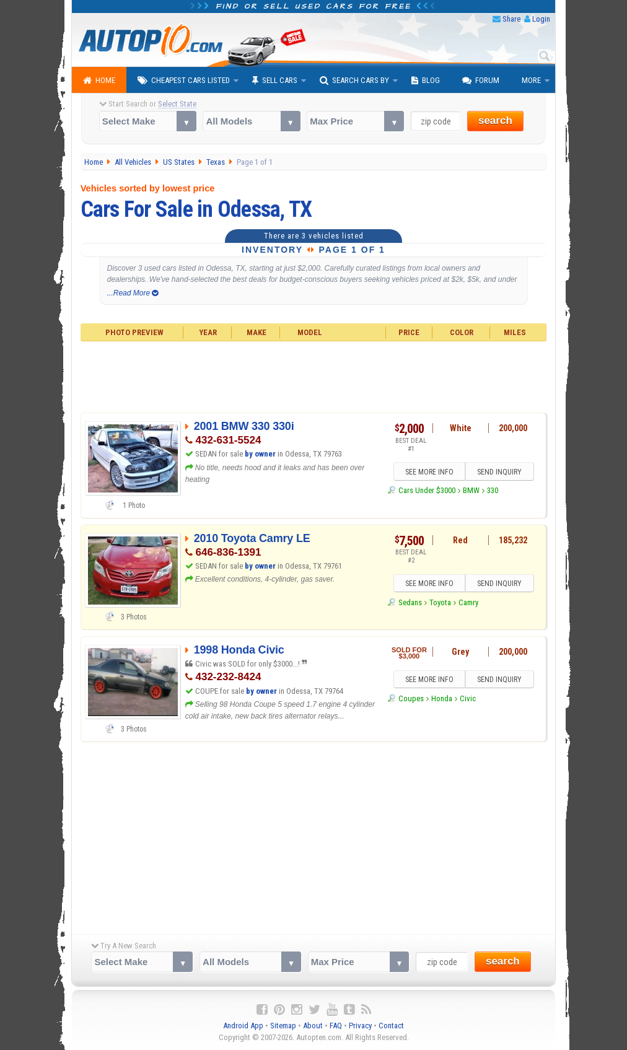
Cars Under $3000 (426, 490)
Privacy (360, 1025)
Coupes (411, 698)
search (495, 120)
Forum (480, 80)
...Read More (133, 293)
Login (541, 19)
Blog (425, 80)
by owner (260, 453)
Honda (441, 698)
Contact (391, 1025)
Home (99, 80)
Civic (468, 698)
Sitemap (283, 1025)
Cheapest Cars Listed (184, 80)
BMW (471, 490)
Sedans (410, 602)
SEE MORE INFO (429, 472)
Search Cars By (354, 80)
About (313, 1025)
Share (511, 19)
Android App (243, 1025)
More (531, 80)
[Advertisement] (314, 375)
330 (492, 490)
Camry (468, 602)
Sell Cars (274, 80)
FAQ (336, 1025)
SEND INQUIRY (499, 472)
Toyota (440, 602)
